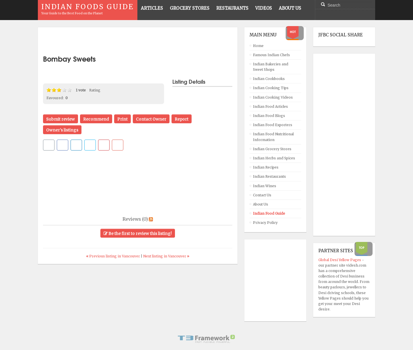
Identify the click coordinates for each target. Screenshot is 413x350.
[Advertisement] (138, 41)
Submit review (60, 119)
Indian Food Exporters (272, 125)
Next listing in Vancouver (166, 256)
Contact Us (262, 195)
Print (122, 119)
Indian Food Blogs (269, 116)
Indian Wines (264, 186)
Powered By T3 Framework (206, 339)
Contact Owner (151, 119)
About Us (260, 204)
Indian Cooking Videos (273, 97)
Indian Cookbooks (269, 79)
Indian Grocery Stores (272, 149)
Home (258, 46)
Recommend (96, 119)
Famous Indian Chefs (271, 55)
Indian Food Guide (269, 213)
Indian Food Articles (270, 106)
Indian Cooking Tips (271, 88)
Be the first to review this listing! (138, 233)
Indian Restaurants (269, 176)
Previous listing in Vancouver (113, 256)
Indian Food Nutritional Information (273, 137)
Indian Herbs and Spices (274, 158)
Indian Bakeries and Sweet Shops (270, 67)
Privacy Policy (265, 222)
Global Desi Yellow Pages (340, 260)
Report (181, 119)
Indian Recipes (265, 167)
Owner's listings (62, 129)
